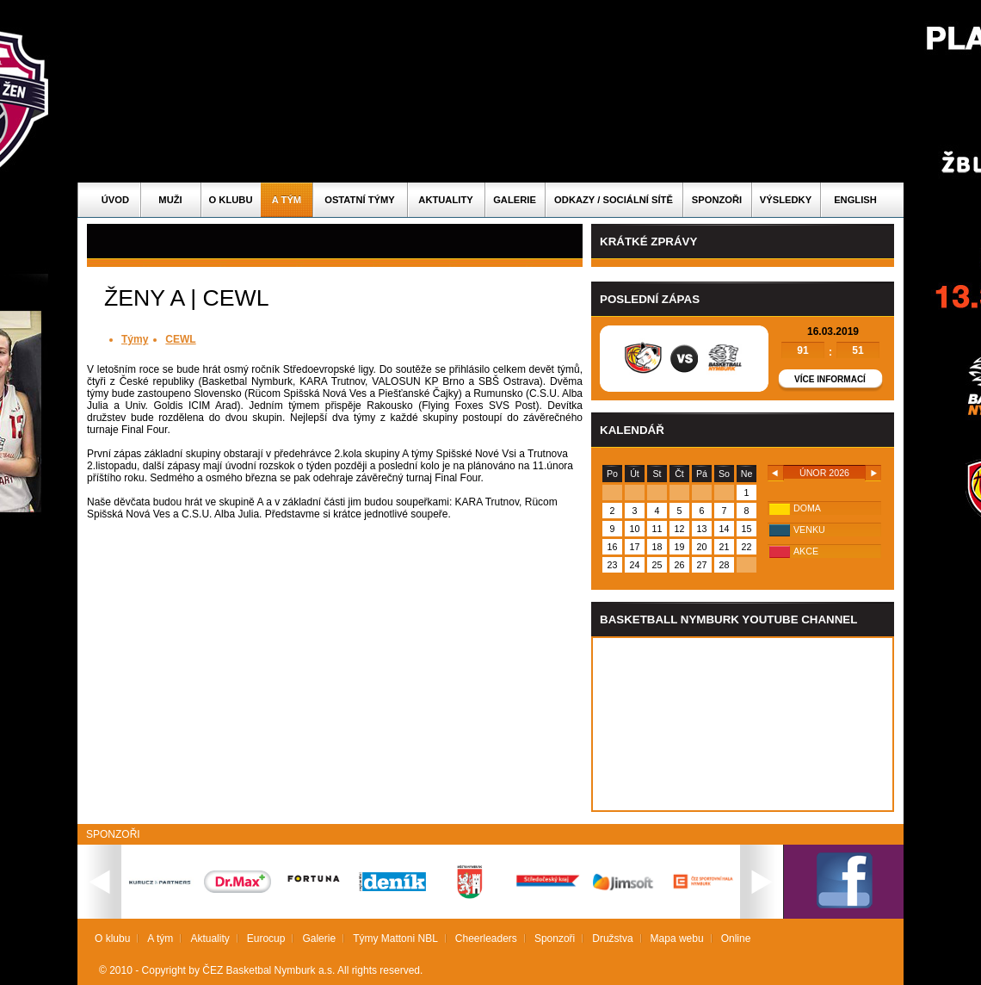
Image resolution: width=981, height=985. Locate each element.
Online (736, 938)
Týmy (134, 339)
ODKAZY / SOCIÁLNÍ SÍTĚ (613, 200)
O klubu (231, 200)
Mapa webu (677, 938)
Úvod (115, 200)
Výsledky (785, 200)
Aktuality (445, 200)
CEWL (180, 339)
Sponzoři (717, 200)
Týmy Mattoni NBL (395, 938)
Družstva (612, 938)
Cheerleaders (486, 938)
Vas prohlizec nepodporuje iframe (742, 724)
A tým (286, 200)
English (855, 200)
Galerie (514, 200)
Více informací (830, 379)
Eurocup (266, 938)
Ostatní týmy (359, 200)
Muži (170, 200)
